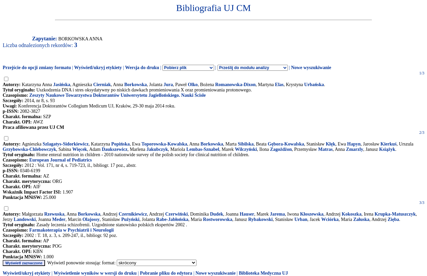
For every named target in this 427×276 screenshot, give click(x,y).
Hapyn (354, 144)
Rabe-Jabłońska (172, 219)
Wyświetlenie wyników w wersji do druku (95, 273)
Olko (193, 84)
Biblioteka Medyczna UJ (263, 273)
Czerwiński (176, 214)
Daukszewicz (114, 149)
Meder (59, 219)
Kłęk (330, 144)
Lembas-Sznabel (202, 149)
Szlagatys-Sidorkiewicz (66, 144)
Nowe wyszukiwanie (311, 67)
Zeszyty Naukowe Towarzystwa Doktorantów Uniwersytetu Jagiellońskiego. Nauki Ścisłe (117, 95)
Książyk (387, 149)
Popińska (120, 144)
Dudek (216, 214)
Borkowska (135, 84)
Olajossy (90, 219)
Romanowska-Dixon (235, 84)
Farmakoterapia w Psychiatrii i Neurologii (71, 230)
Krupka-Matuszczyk (395, 214)
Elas (279, 84)
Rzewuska (54, 214)
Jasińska (61, 84)
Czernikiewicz (133, 214)
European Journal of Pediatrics (60, 160)
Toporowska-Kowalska (164, 144)
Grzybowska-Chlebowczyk (29, 149)
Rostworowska (218, 219)
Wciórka (330, 219)
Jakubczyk (157, 149)
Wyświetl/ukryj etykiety (98, 67)
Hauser (247, 214)
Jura (168, 84)
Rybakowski (260, 219)
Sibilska (246, 144)
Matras (325, 149)
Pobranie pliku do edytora (166, 273)
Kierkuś (389, 144)
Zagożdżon (281, 149)
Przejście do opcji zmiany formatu (37, 67)
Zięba (393, 219)
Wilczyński (246, 149)
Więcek (79, 149)
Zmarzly (354, 149)
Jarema (277, 214)
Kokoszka (351, 214)
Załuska (361, 219)
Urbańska (314, 84)
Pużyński (130, 219)
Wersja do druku (142, 67)
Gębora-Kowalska (286, 144)
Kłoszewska (311, 214)
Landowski (25, 219)
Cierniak (102, 84)
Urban (300, 219)
